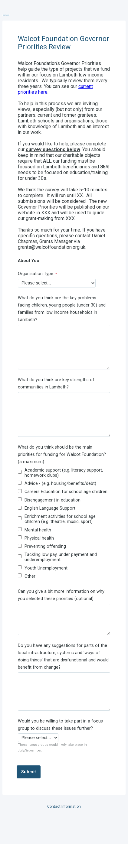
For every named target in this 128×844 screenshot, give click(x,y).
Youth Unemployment (46, 568)
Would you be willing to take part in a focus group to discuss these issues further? (60, 725)
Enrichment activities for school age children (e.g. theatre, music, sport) (60, 519)
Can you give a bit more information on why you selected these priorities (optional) (61, 595)
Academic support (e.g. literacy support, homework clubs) (64, 473)
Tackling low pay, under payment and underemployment (61, 557)
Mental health (38, 530)
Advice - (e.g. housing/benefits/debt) (60, 483)
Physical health (39, 538)
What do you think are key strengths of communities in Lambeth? (56, 383)
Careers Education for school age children (66, 491)
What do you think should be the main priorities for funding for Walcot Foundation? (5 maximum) (62, 454)
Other (30, 576)
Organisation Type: (36, 273)
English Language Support (50, 508)
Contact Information (64, 806)
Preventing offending (45, 546)
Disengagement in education (52, 500)
